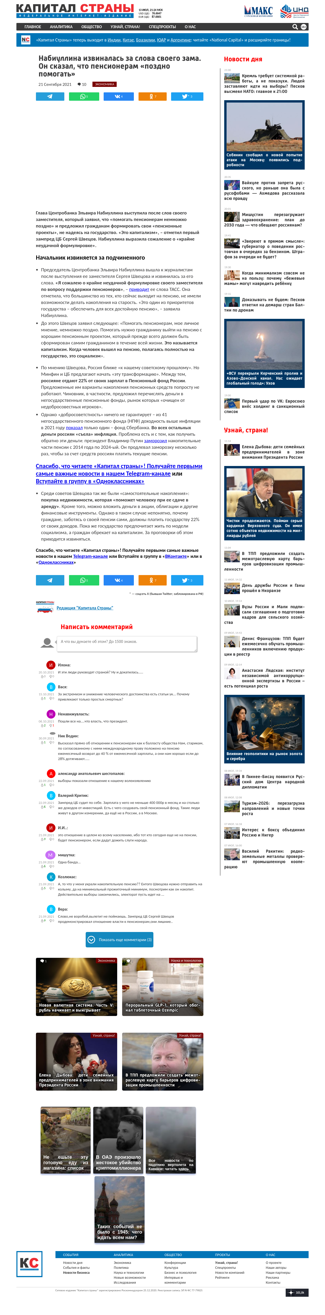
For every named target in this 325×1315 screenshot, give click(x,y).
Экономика (106, 960)
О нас (190, 26)
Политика (121, 1267)
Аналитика (61, 26)
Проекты (222, 1254)
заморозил (156, 441)
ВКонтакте (176, 556)
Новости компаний (229, 1272)
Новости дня (243, 59)
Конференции (175, 1262)
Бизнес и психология (181, 1272)
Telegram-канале (91, 556)
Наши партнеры (278, 1272)
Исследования (125, 1282)
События (71, 1254)
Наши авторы (276, 1267)
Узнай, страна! (125, 26)
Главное (33, 26)
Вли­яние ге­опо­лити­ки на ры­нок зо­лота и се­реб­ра (264, 756)
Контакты (273, 1282)
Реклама (272, 1277)
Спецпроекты (163, 26)
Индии (114, 40)
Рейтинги (222, 1277)
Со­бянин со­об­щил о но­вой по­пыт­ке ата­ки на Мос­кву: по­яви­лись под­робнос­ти (264, 159)
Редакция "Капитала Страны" (85, 608)
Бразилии (145, 40)
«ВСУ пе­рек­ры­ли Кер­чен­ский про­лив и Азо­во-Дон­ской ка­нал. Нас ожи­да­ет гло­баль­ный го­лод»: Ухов (264, 378)
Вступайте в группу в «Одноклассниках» (102, 481)
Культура (171, 1267)
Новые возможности (130, 1277)
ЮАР (162, 40)
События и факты (77, 1267)
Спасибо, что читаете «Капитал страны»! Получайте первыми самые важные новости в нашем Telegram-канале (117, 469)
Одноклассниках (56, 562)
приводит (168, 289)
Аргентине (181, 40)
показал (74, 428)
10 (82, 84)
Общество (92, 26)
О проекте (273, 1262)
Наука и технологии (186, 960)
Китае (128, 40)
